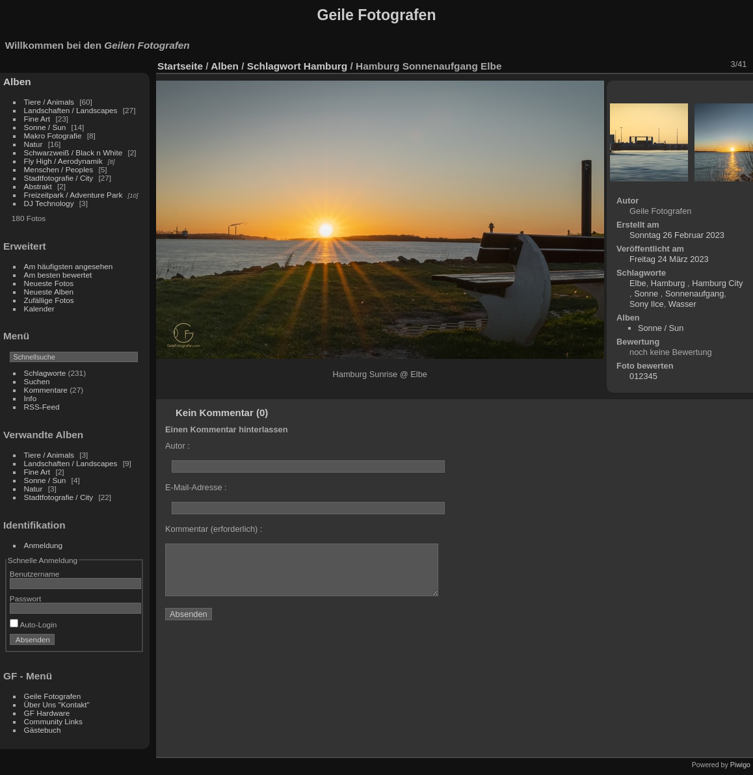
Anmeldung (43, 545)
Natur (33, 144)
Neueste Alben (49, 291)
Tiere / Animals (49, 102)
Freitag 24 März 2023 (669, 259)
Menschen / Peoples (59, 169)
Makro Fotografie (54, 135)
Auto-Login (33, 624)
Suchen (37, 381)
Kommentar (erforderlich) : (213, 529)
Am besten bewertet (58, 274)
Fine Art (38, 118)
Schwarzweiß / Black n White (74, 152)
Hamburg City (717, 283)
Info (30, 398)
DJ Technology (50, 203)
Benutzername (35, 574)
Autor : (177, 446)
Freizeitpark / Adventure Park (73, 194)
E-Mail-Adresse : (196, 487)
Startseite (180, 66)
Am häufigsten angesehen (68, 266)
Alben (17, 81)
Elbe (637, 283)
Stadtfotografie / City (59, 178)
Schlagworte (45, 373)
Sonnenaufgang (694, 293)
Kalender (39, 308)
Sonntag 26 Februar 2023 (676, 235)
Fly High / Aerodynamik (64, 161)
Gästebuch (42, 730)
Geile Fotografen (52, 696)
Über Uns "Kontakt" (57, 704)
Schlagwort (274, 66)
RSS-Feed (42, 406)
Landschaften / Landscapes (71, 110)
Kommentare (46, 390)
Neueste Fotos (49, 283)
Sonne (647, 293)
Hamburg (327, 66)
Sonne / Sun (45, 127)
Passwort (25, 598)
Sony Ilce (646, 304)
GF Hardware (47, 713)
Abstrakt (38, 186)
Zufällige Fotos (49, 300)
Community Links (53, 721)
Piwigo (740, 764)
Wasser (682, 304)
